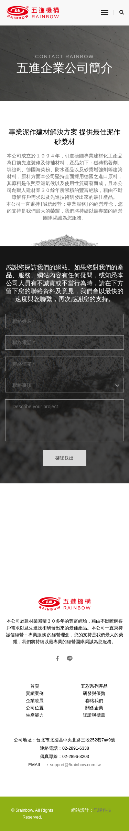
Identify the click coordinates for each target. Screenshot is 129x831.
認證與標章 (94, 715)
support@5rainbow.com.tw (75, 764)
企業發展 (35, 700)
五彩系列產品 (94, 686)
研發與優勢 (94, 693)
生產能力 (35, 715)
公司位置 (35, 708)
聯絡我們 (94, 700)
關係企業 (94, 708)
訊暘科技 (102, 810)
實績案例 (35, 693)
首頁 (34, 686)
